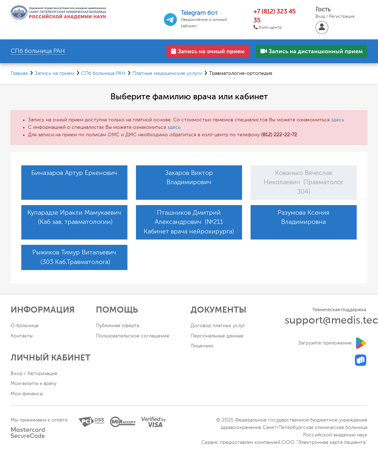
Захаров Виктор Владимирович (189, 178)
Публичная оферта (117, 325)
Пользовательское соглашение (132, 336)
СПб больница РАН (103, 73)
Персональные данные (217, 336)
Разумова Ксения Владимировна (303, 217)
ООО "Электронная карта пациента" (324, 442)
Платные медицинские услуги (167, 73)
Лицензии (202, 345)
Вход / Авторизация (34, 373)
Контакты (22, 336)
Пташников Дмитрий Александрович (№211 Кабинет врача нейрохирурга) (189, 222)
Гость (335, 13)
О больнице (25, 325)
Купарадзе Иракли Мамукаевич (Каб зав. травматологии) (74, 217)
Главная (19, 73)
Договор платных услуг (218, 325)
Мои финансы (27, 393)
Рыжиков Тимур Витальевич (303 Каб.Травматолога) (74, 257)
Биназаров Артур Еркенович (74, 173)
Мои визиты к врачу (33, 383)
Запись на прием (54, 73)
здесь (337, 119)
